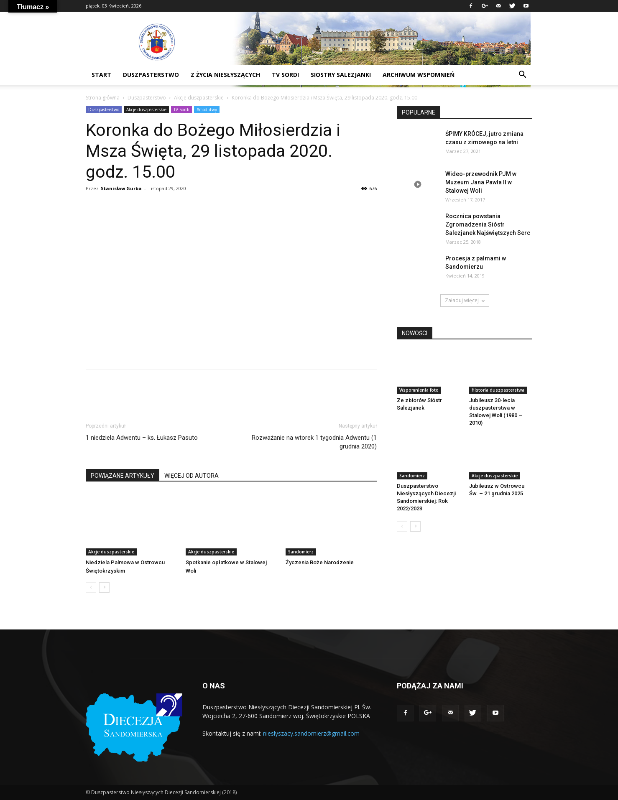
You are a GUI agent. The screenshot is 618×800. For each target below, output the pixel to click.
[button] (522, 75)
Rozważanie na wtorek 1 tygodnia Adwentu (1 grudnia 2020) (314, 442)
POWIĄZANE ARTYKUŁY (122, 475)
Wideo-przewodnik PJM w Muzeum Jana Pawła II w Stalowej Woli (480, 182)
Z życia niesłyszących (225, 75)
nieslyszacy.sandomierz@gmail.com (311, 733)
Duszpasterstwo (147, 97)
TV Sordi (181, 109)
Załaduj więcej (465, 300)
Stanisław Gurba (121, 188)
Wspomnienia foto (419, 390)
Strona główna (103, 97)
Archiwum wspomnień (419, 75)
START (101, 75)
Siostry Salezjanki (341, 75)
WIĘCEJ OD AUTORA (191, 475)
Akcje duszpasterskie (199, 97)
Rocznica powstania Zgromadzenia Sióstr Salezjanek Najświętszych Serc (487, 224)
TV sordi (285, 75)
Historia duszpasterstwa (498, 390)
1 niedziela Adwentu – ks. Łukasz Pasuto (142, 437)
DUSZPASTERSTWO (151, 75)
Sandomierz (301, 552)
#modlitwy (207, 109)
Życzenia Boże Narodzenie (320, 562)
